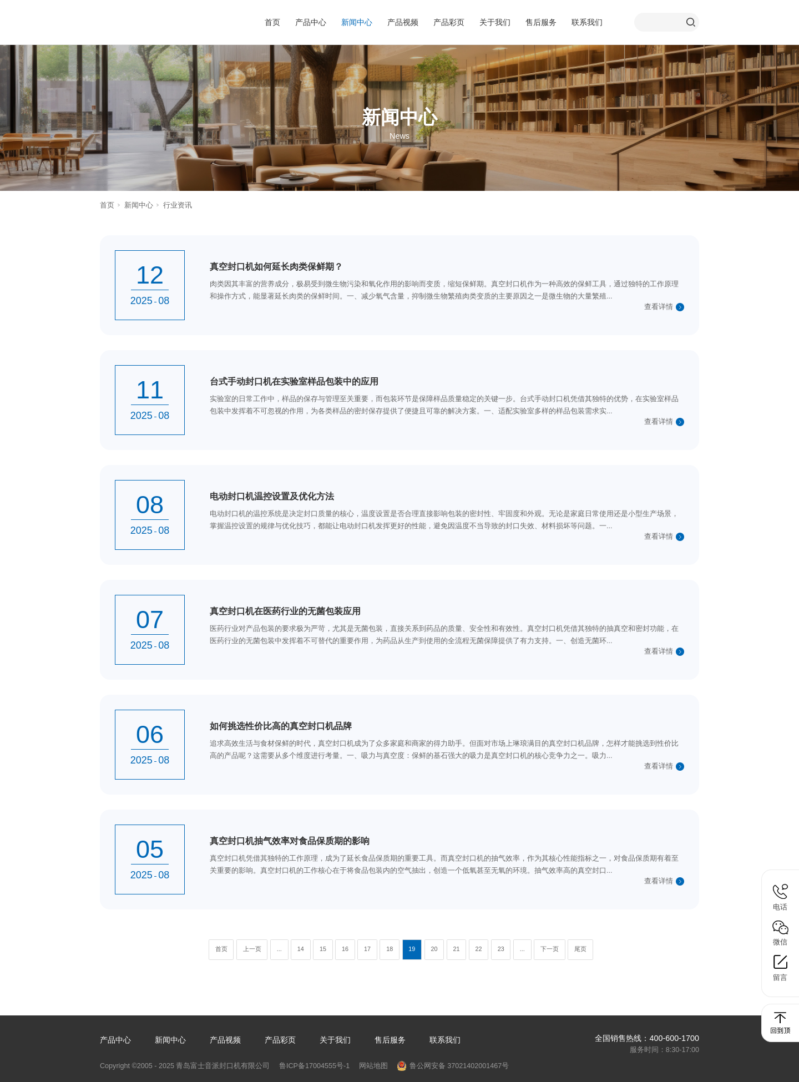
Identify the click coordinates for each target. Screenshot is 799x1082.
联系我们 (587, 22)
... (279, 949)
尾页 (580, 949)
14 (300, 949)
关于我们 (494, 22)
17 (367, 949)
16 (345, 949)
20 (434, 949)
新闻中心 (356, 22)
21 (456, 949)
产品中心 (310, 22)
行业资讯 (177, 205)
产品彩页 (448, 22)
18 (389, 949)
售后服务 (541, 22)
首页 (272, 22)
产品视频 (402, 22)
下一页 (549, 949)
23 (501, 949)
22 (479, 949)
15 (323, 949)
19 (411, 949)
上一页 (252, 949)
